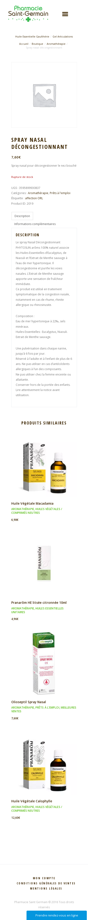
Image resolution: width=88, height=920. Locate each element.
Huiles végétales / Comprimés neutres (36, 511)
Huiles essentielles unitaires (37, 610)
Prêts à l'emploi (60, 193)
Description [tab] (22, 216)
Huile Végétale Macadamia (32, 503)
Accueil (23, 43)
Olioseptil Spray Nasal (28, 702)
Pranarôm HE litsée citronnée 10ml (39, 602)
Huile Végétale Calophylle (31, 801)
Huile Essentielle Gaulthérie (32, 36)
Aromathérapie (56, 43)
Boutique (37, 43)
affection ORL (34, 198)
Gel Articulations (63, 36)
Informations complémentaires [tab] (35, 224)
